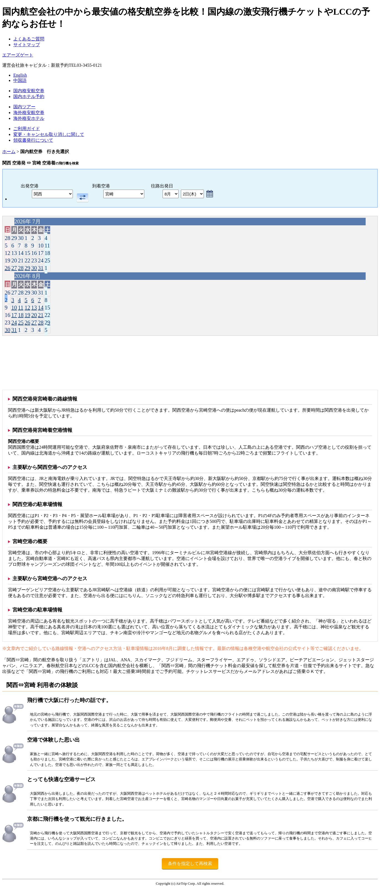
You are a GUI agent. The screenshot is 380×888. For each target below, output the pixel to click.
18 (21, 315)
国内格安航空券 (28, 90)
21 (40, 315)
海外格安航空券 (28, 112)
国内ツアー (24, 106)
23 (7, 322)
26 (7, 268)
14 (40, 307)
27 (14, 268)
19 (27, 315)
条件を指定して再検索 (190, 863)
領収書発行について (33, 140)
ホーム (9, 151)
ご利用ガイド (26, 128)
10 (14, 307)
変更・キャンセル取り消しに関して (48, 134)
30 (34, 268)
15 (47, 307)
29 (27, 268)
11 (20, 307)
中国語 (20, 80)
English (20, 75)
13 (34, 307)
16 (7, 315)
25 (21, 322)
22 (47, 315)
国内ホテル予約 (28, 96)
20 (34, 315)
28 (21, 268)
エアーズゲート (17, 55)
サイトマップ (26, 44)
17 (14, 315)
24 (14, 322)
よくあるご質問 (28, 39)
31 (40, 268)
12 (27, 307)
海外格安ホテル (28, 118)
